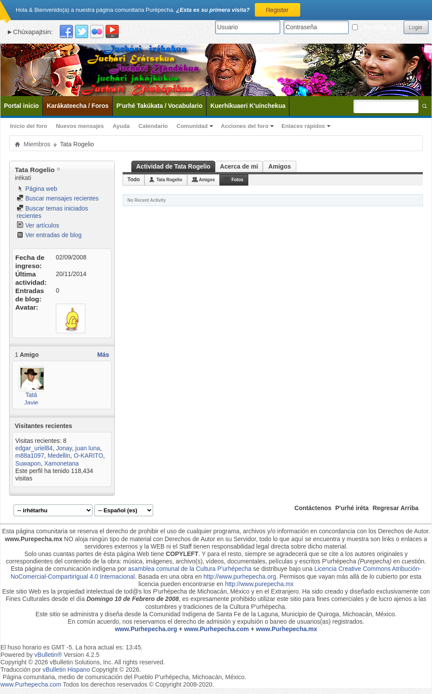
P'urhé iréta (351, 507)
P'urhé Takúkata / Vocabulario (159, 105)
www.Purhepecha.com (216, 628)
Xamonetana (61, 463)
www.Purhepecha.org (146, 628)
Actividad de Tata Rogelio (173, 166)
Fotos (237, 179)
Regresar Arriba (395, 507)
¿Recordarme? (376, 27)
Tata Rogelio (169, 179)
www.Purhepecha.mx (286, 628)
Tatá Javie (31, 398)
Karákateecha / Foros (78, 105)
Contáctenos (313, 507)
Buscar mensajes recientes (58, 198)
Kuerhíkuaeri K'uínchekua (247, 105)
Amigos (279, 166)
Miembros (37, 144)
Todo (133, 179)
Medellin (59, 455)
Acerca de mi (239, 166)
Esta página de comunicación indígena (63, 568)
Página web (37, 188)
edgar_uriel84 (34, 448)
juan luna (87, 448)
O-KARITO (88, 455)
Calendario (153, 126)
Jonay (64, 448)
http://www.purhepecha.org (239, 576)
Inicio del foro (28, 126)
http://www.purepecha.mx (259, 583)
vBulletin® (48, 654)
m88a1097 (29, 455)
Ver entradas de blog (49, 234)
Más (103, 354)
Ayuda (121, 126)
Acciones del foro (244, 126)
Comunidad (192, 126)
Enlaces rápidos (303, 126)
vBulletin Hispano (66, 669)
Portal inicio (21, 105)
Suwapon (28, 463)
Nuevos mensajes (80, 126)
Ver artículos (38, 225)
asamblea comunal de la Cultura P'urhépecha (189, 568)
